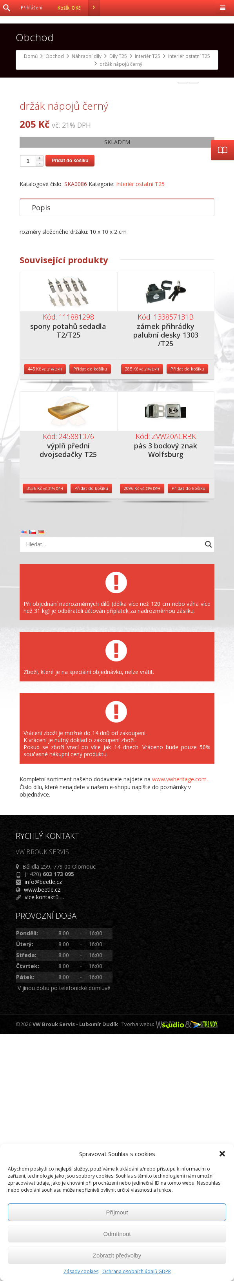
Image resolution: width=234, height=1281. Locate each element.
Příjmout (117, 1212)
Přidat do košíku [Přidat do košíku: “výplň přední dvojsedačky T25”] (91, 735)
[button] (222, 1154)
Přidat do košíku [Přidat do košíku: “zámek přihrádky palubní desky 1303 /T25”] (187, 616)
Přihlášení (31, 7)
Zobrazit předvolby (117, 1255)
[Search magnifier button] (208, 791)
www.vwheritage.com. (180, 1026)
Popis (41, 454)
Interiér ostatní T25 (140, 430)
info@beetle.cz (43, 1128)
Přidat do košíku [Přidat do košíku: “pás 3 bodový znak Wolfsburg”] (188, 735)
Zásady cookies (80, 1271)
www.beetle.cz (42, 1136)
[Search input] (113, 791)
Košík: (79, 8)
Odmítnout (117, 1233)
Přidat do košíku (70, 407)
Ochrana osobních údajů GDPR (136, 1271)
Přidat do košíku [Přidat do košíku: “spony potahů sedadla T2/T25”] (90, 616)
